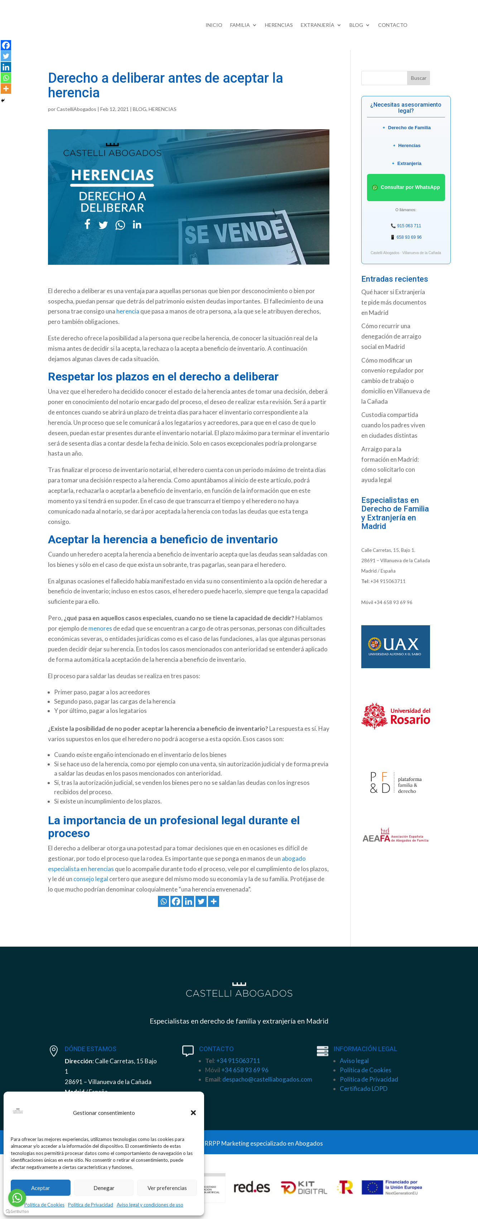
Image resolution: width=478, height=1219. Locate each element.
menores (100, 628)
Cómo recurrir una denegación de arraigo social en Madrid (391, 336)
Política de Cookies (44, 1205)
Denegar (104, 1188)
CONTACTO (392, 25)
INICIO (214, 25)
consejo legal (90, 879)
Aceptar (40, 1188)
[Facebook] (176, 901)
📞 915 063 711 (406, 225)
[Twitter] (201, 901)
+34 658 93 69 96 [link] (245, 1070)
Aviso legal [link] (354, 1060)
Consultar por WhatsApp (406, 187)
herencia (127, 311)
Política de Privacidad (90, 1205)
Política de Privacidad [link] (369, 1079)
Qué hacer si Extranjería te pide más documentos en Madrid (393, 302)
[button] (193, 1112)
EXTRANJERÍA (317, 25)
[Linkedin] (188, 901)
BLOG (356, 25)
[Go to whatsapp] (17, 1198)
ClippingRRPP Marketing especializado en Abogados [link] (253, 1143)
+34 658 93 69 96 (393, 602)
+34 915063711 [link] (238, 1060)
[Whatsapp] (163, 901)
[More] (213, 901)
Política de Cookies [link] (365, 1070)
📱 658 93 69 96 (405, 237)
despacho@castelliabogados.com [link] (267, 1079)
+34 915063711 (388, 581)
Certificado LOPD (363, 1088)
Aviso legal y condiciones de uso (150, 1205)
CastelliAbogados (76, 109)
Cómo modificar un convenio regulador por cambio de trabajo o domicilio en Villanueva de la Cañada (395, 380)
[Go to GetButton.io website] (17, 1211)
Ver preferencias (167, 1188)
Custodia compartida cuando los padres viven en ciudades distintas (393, 425)
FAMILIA (240, 25)
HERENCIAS (279, 25)
